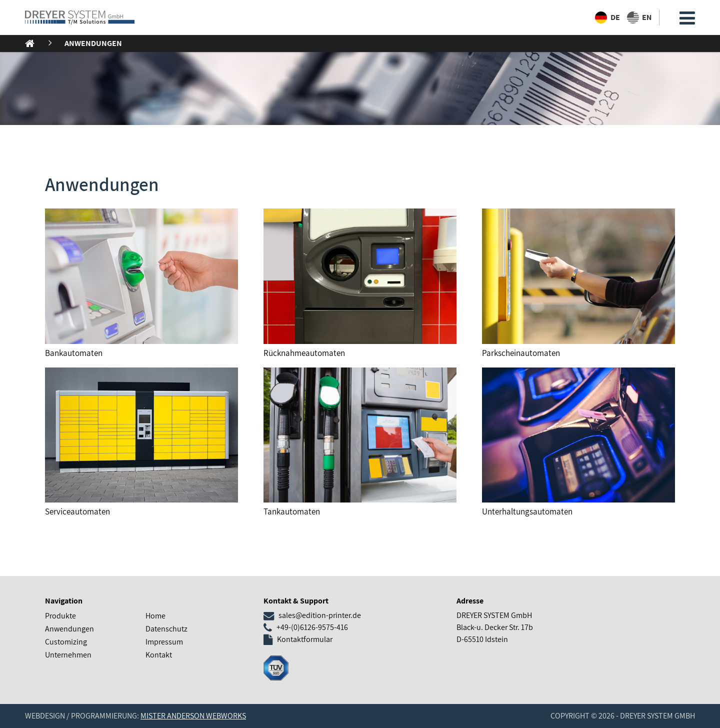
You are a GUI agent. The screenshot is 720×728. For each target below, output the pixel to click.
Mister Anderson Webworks (193, 715)
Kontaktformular (304, 639)
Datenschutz (167, 629)
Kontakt (159, 655)
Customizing (66, 641)
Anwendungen (93, 43)
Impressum (164, 641)
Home (156, 615)
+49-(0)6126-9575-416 (312, 627)
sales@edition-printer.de (319, 615)
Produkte (60, 615)
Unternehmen (68, 655)
